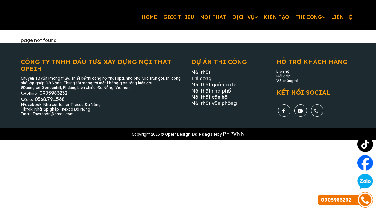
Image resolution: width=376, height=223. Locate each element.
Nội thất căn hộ (209, 97)
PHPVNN (234, 134)
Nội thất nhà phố (211, 91)
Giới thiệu (178, 17)
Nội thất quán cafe (214, 84)
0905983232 (53, 93)
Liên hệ (341, 17)
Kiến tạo (276, 17)
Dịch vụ (245, 17)
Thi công (310, 17)
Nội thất (213, 17)
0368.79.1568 (50, 99)
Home (149, 17)
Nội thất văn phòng (214, 103)
